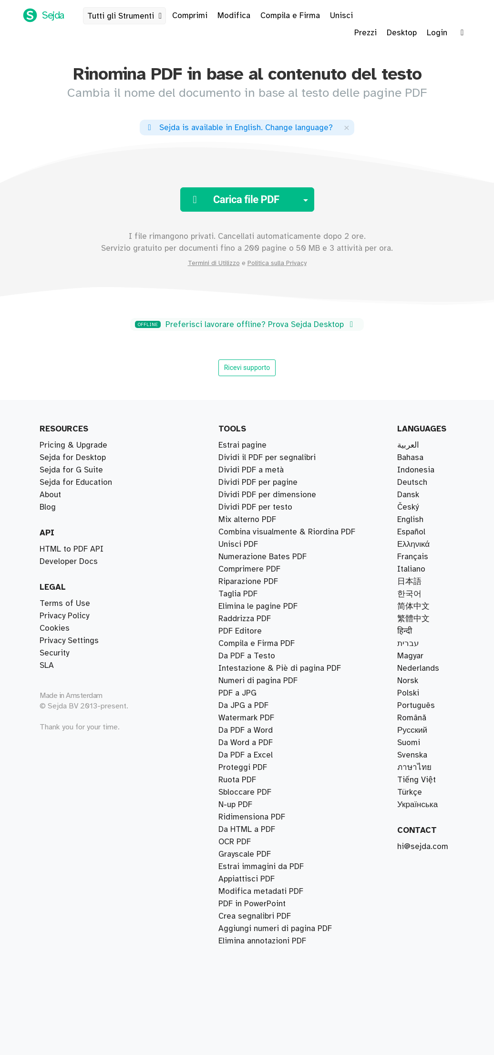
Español (411, 532)
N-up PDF (235, 804)
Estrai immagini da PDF (261, 866)
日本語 (409, 581)
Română (411, 718)
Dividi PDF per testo (255, 507)
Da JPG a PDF (243, 705)
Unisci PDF (238, 544)
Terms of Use (65, 603)
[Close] (347, 127)
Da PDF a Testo (246, 656)
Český (408, 507)
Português (416, 705)
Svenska (412, 755)
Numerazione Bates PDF (262, 557)
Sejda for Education (76, 482)
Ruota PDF (237, 780)
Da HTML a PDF (246, 829)
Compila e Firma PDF (256, 643)
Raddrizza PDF (244, 619)
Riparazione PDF (248, 581)
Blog (48, 507)
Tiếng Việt (416, 780)
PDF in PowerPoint (252, 904)
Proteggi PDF (242, 767)
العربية (408, 445)
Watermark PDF (246, 718)
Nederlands (418, 668)
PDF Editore (240, 631)
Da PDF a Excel (245, 755)
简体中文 (413, 606)
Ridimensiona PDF (251, 817)
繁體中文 (413, 619)
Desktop (402, 33)
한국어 (409, 594)
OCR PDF (234, 842)
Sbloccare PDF (244, 792)
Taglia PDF (237, 594)
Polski (408, 693)
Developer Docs (69, 561)
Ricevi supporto (247, 367)
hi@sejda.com (422, 846)
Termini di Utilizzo (214, 263)
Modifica (233, 15)
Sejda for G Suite (71, 470)
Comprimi (189, 15)
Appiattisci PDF (246, 879)
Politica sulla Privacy (277, 263)
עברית (408, 643)
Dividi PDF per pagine (258, 482)
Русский (412, 730)
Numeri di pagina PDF (258, 680)
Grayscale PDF (244, 854)
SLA (47, 665)
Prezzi (365, 33)
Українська (417, 804)
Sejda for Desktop (73, 457)
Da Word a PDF (245, 742)
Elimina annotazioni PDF (262, 941)
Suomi (408, 742)
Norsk (407, 680)
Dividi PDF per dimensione (267, 495)
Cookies (55, 628)
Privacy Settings (69, 640)
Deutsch (412, 482)
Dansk (408, 495)
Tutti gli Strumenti (126, 16)
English (410, 519)
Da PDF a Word (245, 730)
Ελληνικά (413, 544)
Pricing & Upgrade (73, 445)
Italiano (411, 569)
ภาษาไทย (414, 767)
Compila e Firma (290, 15)
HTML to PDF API (71, 549)
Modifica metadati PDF (260, 891)
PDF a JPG (237, 693)
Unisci (341, 15)
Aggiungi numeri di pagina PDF (275, 928)
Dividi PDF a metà (251, 470)
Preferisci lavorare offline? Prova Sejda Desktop (245, 324)
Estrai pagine (242, 445)
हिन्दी (404, 631)
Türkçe (409, 792)
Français (412, 557)
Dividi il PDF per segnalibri (267, 457)
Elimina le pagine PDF (258, 606)
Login (437, 33)
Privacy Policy (64, 616)
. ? (238, 127)
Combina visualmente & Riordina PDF (286, 532)
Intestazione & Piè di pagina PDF (279, 668)
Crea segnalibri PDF (254, 916)
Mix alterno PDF (247, 519)
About (50, 495)
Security (54, 653)
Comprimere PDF (249, 569)
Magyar (410, 656)
